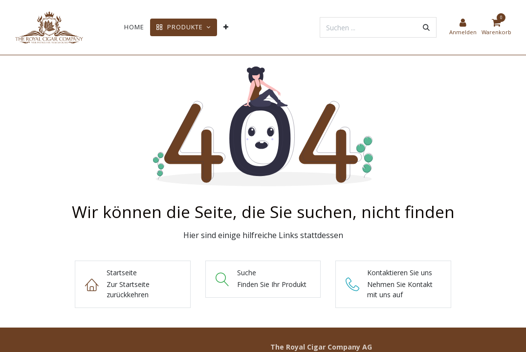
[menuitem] (134, 27)
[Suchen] (426, 27)
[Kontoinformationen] (463, 27)
